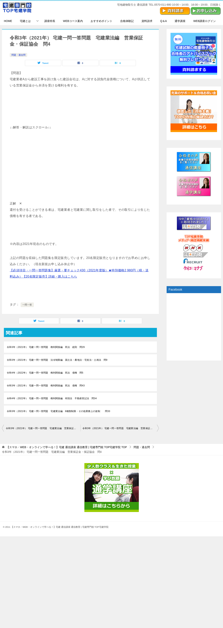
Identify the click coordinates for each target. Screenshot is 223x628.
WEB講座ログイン (204, 21)
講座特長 (49, 21)
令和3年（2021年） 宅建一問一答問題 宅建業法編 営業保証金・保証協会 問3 (43, 428)
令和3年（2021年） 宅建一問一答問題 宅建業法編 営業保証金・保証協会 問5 (120, 428)
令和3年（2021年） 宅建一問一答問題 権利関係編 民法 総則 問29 (46, 347)
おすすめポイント (101, 21)
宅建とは (25, 21)
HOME (8, 21)
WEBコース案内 (73, 21)
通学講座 (180, 21)
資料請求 (147, 21)
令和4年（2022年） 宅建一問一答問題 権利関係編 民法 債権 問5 (45, 372)
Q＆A (163, 21)
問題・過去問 (18, 55)
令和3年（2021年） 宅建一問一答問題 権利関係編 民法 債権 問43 (46, 385)
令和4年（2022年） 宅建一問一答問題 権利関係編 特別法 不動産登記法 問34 (52, 398)
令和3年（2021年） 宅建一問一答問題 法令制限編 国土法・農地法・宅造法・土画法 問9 (57, 360)
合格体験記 (127, 21)
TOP (66, 447)
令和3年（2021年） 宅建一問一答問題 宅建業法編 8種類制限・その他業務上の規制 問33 (58, 411)
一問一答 (27, 304)
